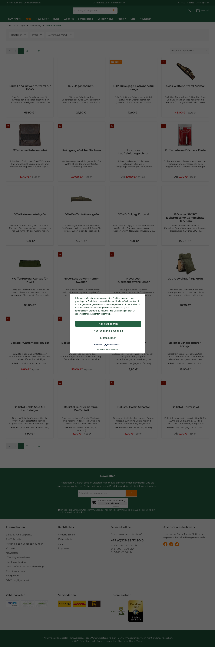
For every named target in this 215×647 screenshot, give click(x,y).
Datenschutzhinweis (112, 349)
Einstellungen (108, 337)
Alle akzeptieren (108, 323)
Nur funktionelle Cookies (108, 330)
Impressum (100, 349)
